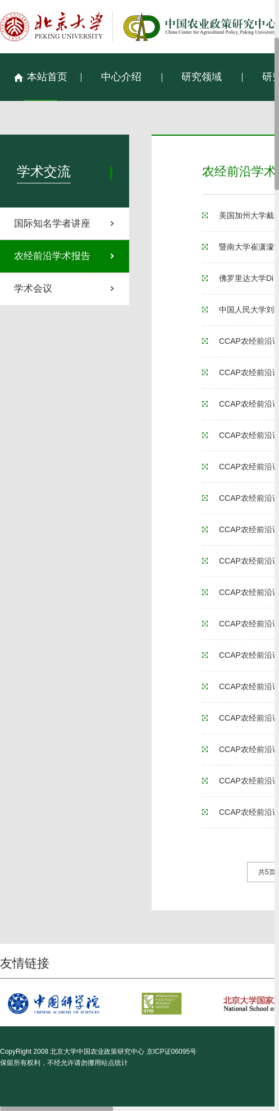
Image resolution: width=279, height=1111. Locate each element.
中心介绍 (121, 76)
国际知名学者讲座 (52, 223)
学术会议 (33, 288)
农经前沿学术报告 (52, 256)
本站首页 (40, 76)
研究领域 (201, 76)
